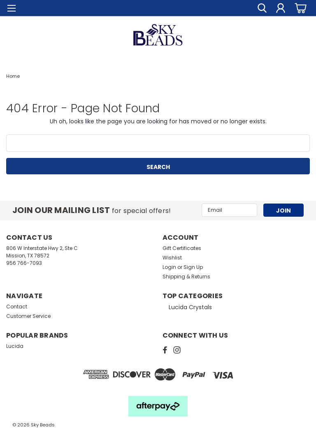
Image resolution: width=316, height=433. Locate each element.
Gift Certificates (182, 248)
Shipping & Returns (186, 276)
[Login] (280, 8)
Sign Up (193, 267)
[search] (262, 8)
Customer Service (28, 316)
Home (13, 76)
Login (169, 267)
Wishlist (172, 257)
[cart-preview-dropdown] (299, 8)
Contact (16, 306)
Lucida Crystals (190, 307)
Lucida (14, 346)
